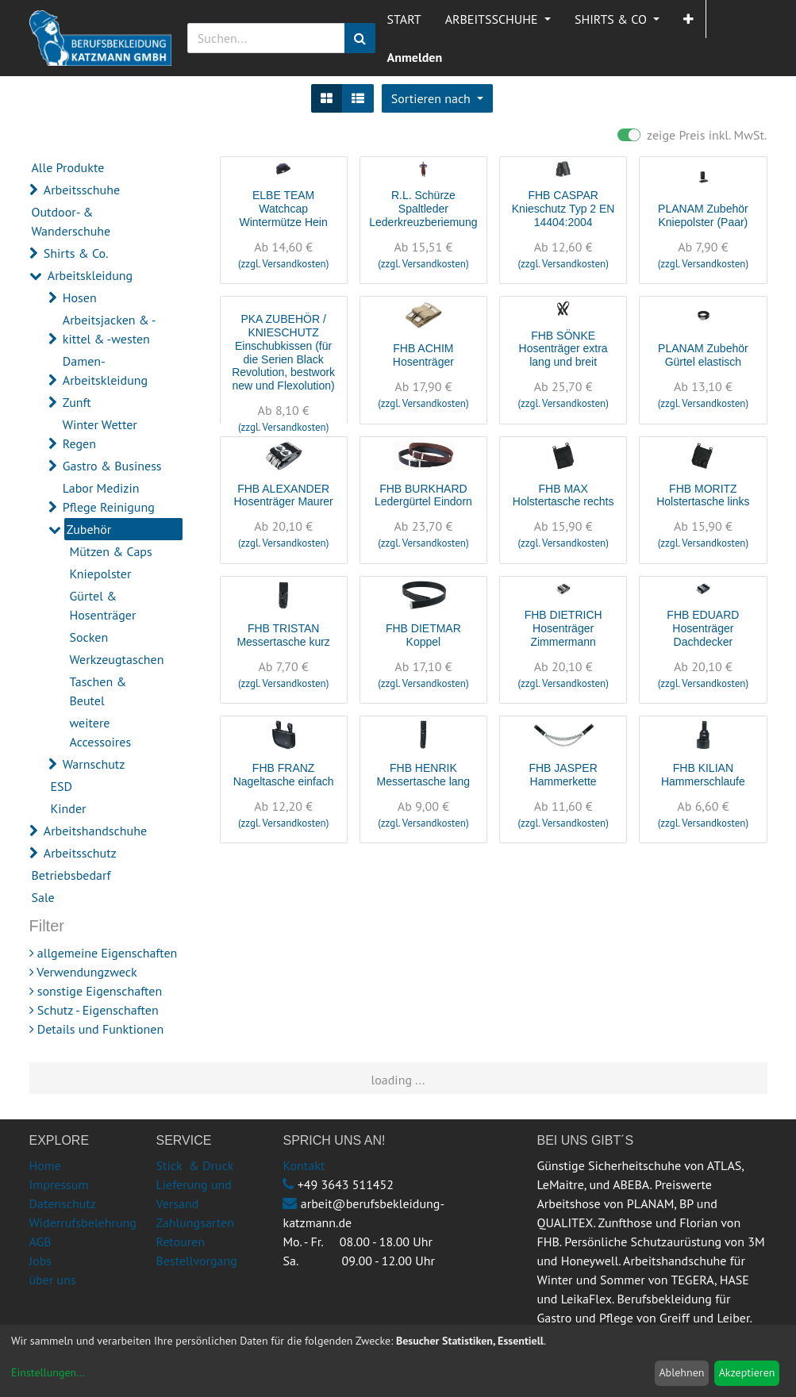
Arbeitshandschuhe (95, 831)
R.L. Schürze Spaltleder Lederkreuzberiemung (423, 208)
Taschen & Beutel (98, 691)
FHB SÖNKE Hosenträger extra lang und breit (563, 349)
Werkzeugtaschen (117, 659)
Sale (43, 897)
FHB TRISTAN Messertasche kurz (282, 635)
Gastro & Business (112, 466)
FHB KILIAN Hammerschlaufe (703, 775)
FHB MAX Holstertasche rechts (563, 495)
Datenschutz (62, 1203)
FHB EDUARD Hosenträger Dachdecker (703, 628)
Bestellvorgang (196, 1260)
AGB (40, 1241)
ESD (62, 786)
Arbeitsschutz (80, 853)
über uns (52, 1280)
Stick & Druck (194, 1165)
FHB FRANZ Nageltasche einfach (283, 775)
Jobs (40, 1260)
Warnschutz (94, 764)
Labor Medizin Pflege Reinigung (109, 497)
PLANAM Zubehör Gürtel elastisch (703, 355)
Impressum (59, 1184)
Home (45, 1165)
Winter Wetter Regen (100, 433)
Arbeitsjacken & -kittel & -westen (109, 329)
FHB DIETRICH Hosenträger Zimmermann (563, 628)
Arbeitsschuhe (82, 190)
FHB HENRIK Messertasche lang (424, 775)
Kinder (69, 808)
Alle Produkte (68, 167)
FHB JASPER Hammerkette (563, 775)
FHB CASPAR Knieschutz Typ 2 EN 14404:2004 (563, 208)
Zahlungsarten (194, 1222)
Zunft (77, 402)
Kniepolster (101, 573)
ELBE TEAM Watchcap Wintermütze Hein (283, 208)
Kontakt (304, 1165)
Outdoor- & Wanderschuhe (71, 221)
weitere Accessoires (101, 732)
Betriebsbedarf (71, 875)
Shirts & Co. (76, 253)
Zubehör (89, 529)
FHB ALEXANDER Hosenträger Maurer (283, 495)
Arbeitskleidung (90, 275)
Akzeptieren (747, 1372)
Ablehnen (681, 1372)
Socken (89, 637)
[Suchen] (359, 38)
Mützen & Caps (111, 551)
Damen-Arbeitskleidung (105, 370)
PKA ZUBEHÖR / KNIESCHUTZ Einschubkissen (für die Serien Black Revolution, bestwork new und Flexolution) (283, 352)
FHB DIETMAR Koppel (423, 635)
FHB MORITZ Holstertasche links (703, 495)
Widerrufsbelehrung (83, 1222)
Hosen (80, 297)
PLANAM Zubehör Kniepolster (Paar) (703, 215)
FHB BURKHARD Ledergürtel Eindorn (423, 495)
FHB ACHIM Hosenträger (423, 355)
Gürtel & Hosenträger (103, 605)
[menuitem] (404, 19)
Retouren (180, 1241)
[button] (688, 19)
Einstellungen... (48, 1372)
